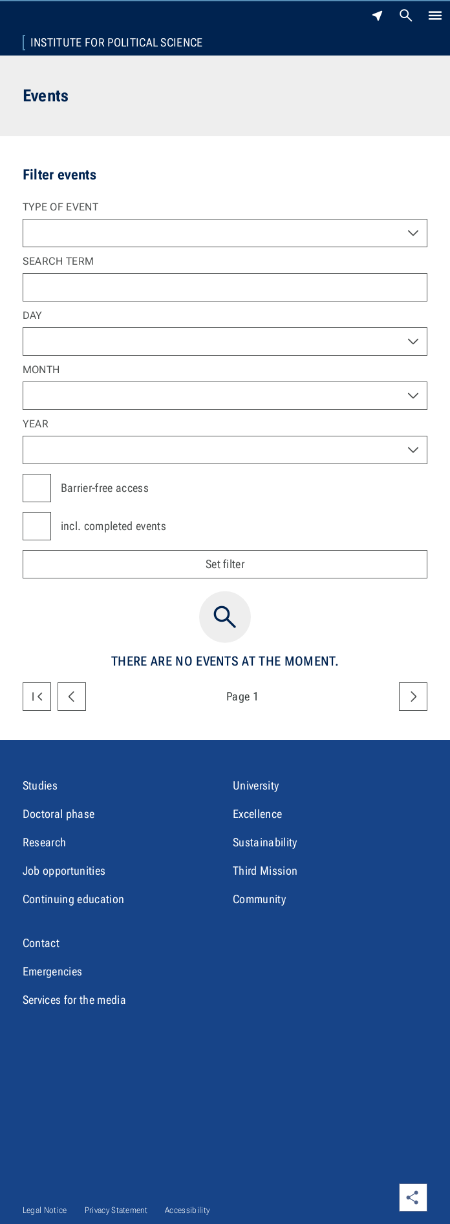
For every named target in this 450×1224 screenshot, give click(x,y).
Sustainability (265, 842)
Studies (40, 785)
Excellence (257, 814)
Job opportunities (64, 870)
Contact (41, 943)
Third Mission (265, 870)
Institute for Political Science (116, 42)
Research (45, 842)
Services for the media (74, 999)
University (256, 785)
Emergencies (53, 971)
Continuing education (73, 899)
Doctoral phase (58, 814)
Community (259, 899)
